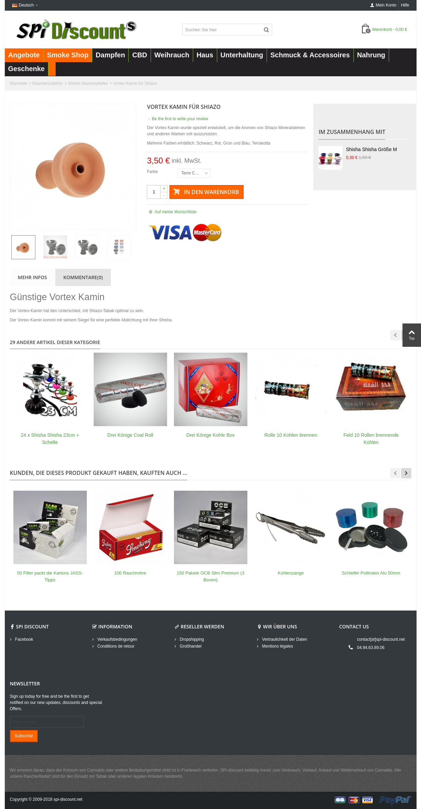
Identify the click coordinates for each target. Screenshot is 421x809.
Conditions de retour (115, 646)
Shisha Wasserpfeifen (88, 83)
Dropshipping (191, 639)
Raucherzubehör (47, 83)
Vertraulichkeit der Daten (284, 639)
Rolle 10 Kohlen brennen (290, 435)
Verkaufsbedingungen (116, 639)
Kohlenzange (291, 573)
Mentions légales (277, 646)
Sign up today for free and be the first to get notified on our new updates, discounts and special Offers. (56, 702)
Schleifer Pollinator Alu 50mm (371, 573)
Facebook (23, 639)
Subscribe (24, 735)
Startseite (18, 83)
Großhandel (190, 646)
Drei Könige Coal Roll (130, 435)
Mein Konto (383, 5)
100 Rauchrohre (130, 573)
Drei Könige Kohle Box (210, 435)
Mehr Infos (32, 277)
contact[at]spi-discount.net (381, 639)
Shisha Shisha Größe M (371, 149)
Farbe (153, 171)
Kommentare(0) (83, 277)
